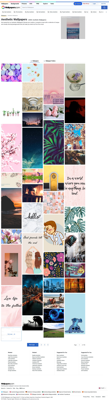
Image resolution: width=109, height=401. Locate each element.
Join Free (103, 3)
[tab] (35, 61)
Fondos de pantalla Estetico (90, 392)
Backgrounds (15, 3)
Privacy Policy (86, 396)
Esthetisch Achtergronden (9, 394)
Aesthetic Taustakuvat (64, 394)
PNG (37, 3)
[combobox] (61, 7)
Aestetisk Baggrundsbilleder (18, 392)
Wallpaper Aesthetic (36, 394)
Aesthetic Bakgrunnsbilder (50, 394)
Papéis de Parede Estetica (65, 392)
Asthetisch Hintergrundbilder (34, 392)
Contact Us (9, 388)
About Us (3, 388)
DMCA (103, 396)
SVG (31, 3)
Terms (92, 396)
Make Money (86, 3)
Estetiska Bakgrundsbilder (50, 392)
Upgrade (79, 3)
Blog (17, 388)
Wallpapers (4, 3)
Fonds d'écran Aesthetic (23, 394)
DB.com (22, 388)
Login (94, 3)
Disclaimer (98, 396)
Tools (52, 3)
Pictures (24, 3)
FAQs (14, 388)
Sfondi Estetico (77, 392)
